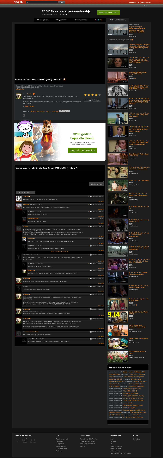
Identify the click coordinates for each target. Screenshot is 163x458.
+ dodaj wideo (147, 6)
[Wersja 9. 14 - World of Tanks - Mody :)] (117, 317)
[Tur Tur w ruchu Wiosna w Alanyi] (117, 356)
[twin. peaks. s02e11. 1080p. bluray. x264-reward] (117, 77)
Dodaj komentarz (97, 184)
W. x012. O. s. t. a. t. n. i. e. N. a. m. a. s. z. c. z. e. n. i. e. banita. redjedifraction (139, 247)
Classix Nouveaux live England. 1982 (134, 372)
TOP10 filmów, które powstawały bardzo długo (137, 326)
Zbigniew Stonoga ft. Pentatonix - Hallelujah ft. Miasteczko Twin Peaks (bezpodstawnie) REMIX (137, 29)
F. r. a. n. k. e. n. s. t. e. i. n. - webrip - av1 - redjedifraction (138, 194)
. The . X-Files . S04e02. (130, 391)
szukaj (62, 2)
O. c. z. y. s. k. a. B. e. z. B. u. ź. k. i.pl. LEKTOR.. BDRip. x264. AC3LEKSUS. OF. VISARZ (139, 87)
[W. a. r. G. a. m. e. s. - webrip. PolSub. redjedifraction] (117, 277)
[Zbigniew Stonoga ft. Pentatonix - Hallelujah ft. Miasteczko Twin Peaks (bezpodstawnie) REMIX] (117, 29)
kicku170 (112, 377)
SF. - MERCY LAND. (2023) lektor (133, 398)
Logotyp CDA (60, 444)
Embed (88, 100)
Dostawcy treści (61, 446)
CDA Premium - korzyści (87, 441)
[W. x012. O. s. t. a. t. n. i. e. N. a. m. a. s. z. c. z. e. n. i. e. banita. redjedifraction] (117, 251)
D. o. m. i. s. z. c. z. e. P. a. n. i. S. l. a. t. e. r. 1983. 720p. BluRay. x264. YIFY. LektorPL (139, 261)
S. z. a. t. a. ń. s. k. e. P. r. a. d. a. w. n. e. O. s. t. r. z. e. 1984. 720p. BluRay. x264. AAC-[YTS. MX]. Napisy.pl (139, 101)
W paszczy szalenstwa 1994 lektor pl (134, 410)
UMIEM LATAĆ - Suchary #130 (138, 338)
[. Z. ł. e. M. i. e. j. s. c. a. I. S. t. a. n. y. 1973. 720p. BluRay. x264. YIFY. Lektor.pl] (117, 118)
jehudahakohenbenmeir (116, 415)
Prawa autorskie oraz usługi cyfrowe (120, 453)
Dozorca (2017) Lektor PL (137, 374)
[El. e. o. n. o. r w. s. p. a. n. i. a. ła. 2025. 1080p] (117, 304)
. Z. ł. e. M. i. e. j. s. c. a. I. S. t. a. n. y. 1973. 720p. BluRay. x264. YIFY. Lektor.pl (139, 114)
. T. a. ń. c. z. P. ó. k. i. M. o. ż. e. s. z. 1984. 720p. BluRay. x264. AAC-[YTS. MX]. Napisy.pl (139, 142)
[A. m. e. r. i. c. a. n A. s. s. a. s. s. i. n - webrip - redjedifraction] (117, 172)
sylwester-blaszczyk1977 (116, 381)
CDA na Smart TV (61, 448)
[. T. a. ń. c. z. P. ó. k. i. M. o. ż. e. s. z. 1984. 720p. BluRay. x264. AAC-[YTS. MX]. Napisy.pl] (117, 146)
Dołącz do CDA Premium (82, 150)
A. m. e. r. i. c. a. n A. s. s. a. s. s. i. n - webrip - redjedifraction (139, 168)
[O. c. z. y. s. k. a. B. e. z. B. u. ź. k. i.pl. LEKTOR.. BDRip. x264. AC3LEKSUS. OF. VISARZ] (117, 90)
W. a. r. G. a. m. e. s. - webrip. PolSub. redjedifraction (138, 273)
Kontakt (112, 439)
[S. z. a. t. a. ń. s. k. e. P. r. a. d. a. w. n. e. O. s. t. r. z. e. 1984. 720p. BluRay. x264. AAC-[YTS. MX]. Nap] (117, 103)
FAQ (111, 444)
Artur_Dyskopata (114, 384)
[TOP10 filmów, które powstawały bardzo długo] (117, 330)
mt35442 (31, 270)
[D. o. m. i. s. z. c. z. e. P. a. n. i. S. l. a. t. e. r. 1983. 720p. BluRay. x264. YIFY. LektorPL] (117, 264)
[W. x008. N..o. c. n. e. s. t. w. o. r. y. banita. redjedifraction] (117, 290)
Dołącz (108, 13)
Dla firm (82, 446)
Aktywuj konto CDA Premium (88, 439)
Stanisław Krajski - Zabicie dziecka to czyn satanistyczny (126, 384)
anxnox (25, 226)
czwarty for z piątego (129, 408)
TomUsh (26, 196)
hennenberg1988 (33, 218)
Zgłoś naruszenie (115, 451)
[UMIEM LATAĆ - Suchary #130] (117, 343)
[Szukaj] (42, 2)
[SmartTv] (26, 443)
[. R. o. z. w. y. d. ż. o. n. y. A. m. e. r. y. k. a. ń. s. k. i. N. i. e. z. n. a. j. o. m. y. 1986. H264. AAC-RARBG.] (117, 131)
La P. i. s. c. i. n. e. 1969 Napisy (139, 180)
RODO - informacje (115, 448)
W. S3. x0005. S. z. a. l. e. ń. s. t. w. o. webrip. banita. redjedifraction (139, 234)
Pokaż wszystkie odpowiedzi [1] (59, 251)
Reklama (58, 451)
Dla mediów (59, 441)
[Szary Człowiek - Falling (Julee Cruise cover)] (117, 159)
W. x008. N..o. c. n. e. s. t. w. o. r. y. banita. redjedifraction (139, 286)
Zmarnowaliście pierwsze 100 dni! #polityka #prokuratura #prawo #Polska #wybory (126, 406)
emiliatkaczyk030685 (115, 379)
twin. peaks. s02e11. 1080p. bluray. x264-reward (137, 73)
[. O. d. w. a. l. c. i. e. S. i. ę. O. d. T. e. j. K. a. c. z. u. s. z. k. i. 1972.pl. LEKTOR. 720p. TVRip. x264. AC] (117, 62)
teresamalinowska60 (115, 412)
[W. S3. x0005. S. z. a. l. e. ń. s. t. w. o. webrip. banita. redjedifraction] (117, 238)
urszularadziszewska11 (30, 332)
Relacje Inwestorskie (62, 439)
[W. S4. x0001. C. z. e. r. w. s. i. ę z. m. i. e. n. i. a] (117, 225)
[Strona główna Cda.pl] (18, 2)
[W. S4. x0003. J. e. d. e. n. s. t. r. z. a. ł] (117, 211)
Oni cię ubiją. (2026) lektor (136, 386)
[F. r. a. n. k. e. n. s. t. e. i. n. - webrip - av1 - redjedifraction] (117, 198)
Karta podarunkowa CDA (87, 444)
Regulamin (113, 441)
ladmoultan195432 (114, 374)
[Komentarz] (60, 176)
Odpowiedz (101, 201)
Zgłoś (96, 100)
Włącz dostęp (20, 89)
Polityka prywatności (116, 446)
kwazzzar (26, 204)
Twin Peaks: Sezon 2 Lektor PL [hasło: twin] (45, 111)
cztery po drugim (128, 403)
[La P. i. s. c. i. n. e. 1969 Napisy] (117, 185)
